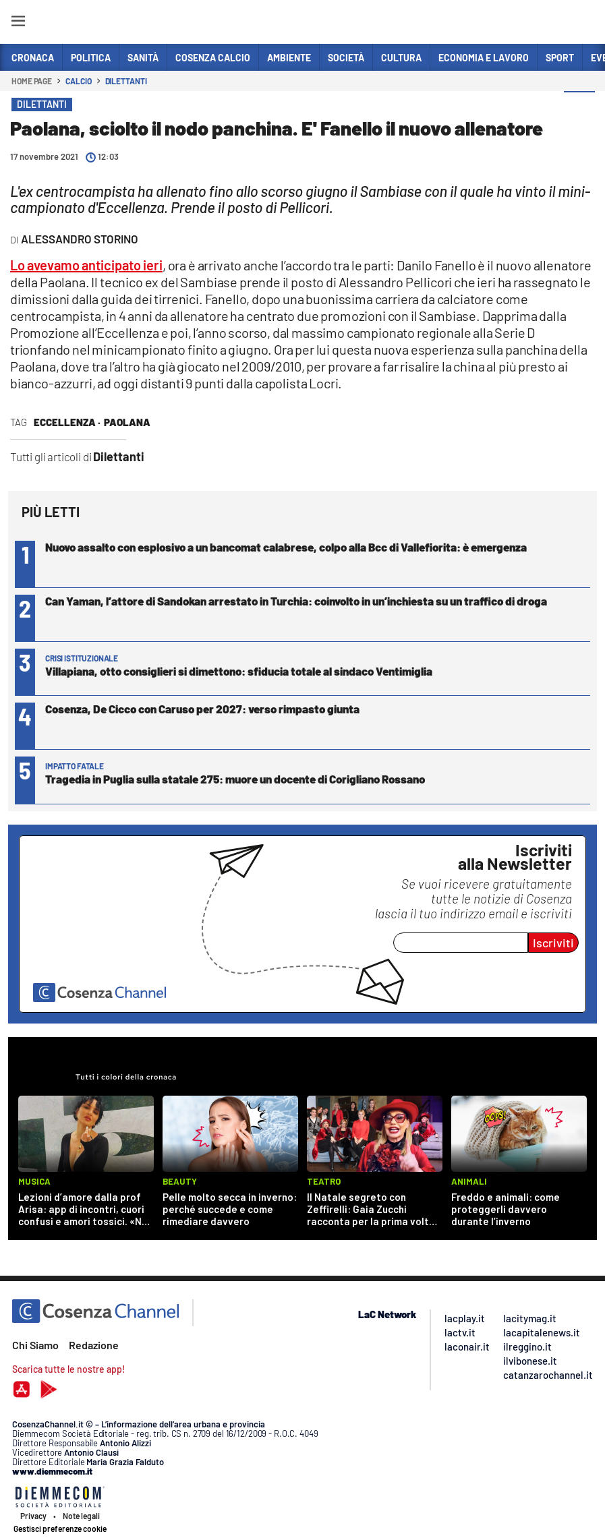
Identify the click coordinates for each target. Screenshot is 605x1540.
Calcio (78, 81)
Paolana (127, 422)
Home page (31, 81)
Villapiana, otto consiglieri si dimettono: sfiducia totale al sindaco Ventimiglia (238, 671)
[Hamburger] (18, 23)
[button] (579, 107)
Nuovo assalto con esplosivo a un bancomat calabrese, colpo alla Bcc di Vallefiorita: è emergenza (286, 547)
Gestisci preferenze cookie (60, 1528)
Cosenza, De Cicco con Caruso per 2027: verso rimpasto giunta (202, 708)
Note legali (81, 1515)
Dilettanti (126, 81)
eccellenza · (67, 422)
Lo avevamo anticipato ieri (86, 265)
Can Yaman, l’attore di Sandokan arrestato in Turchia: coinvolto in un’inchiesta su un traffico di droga (297, 601)
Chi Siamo (35, 1344)
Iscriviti (553, 942)
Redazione (94, 1344)
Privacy (33, 1515)
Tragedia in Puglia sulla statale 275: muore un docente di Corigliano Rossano (235, 779)
